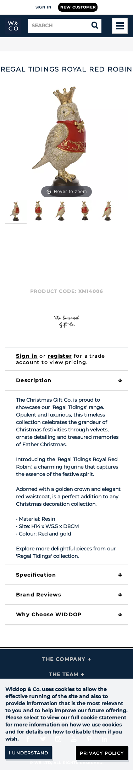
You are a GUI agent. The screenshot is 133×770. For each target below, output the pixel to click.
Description (33, 380)
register (60, 356)
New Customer (77, 7)
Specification (36, 575)
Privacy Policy (102, 753)
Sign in (27, 356)
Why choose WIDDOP (49, 614)
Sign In (43, 7)
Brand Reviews (38, 594)
